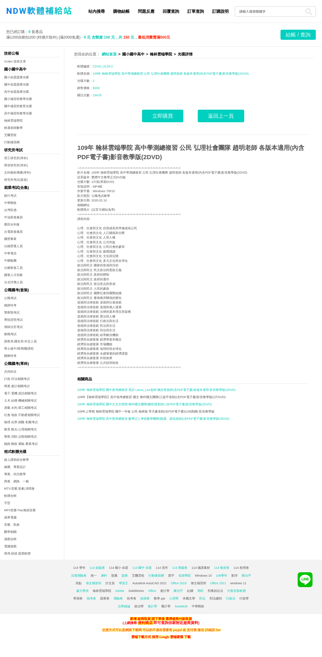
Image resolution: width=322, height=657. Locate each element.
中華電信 (10, 253)
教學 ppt (159, 598)
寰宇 (171, 575)
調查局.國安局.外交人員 (20, 341)
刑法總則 (216, 598)
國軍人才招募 (13, 275)
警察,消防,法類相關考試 (20, 436)
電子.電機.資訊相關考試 (20, 393)
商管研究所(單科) (16, 165)
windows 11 (238, 583)
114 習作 (162, 567)
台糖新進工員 (13, 267)
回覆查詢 (171, 11)
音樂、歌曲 (12, 524)
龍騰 (114, 575)
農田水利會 (12, 224)
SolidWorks (136, 590)
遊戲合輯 (10, 539)
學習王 (123, 583)
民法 (202, 598)
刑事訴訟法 (215, 590)
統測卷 (145, 598)
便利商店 (145, 623)
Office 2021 (218, 583)
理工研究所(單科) (16, 158)
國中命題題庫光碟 (16, 84)
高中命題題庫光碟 (16, 91)
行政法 (230, 598)
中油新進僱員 (13, 217)
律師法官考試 (13, 327)
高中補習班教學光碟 (18, 113)
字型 (7, 503)
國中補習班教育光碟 (18, 106)
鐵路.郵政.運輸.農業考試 (21, 443)
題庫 (125, 575)
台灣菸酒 (10, 210)
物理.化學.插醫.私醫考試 (21, 422)
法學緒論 (124, 606)
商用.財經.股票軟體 (17, 553)
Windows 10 (203, 575)
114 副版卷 (97, 567)
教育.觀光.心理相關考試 (20, 429)
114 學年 (79, 567)
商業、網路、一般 (16, 481)
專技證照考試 (13, 319)
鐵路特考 (10, 305)
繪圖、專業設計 (15, 467)
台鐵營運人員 (13, 246)
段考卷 (131, 598)
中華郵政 (10, 203)
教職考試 (10, 334)
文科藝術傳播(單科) (17, 172)
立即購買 (162, 116)
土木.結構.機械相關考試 (20, 400)
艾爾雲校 (10, 135)
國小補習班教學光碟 (18, 99)
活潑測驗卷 (78, 575)
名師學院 (184, 575)
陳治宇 (246, 575)
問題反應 (146, 11)
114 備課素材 (201, 567)
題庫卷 (104, 598)
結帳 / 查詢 (298, 35)
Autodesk (181, 606)
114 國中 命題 (142, 567)
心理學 (174, 598)
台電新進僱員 (13, 231)
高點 (79, 583)
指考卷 (91, 598)
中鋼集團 (10, 260)
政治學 (139, 606)
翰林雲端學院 (13, 120)
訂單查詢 (195, 11)
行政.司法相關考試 (17, 379)
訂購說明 (220, 11)
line (218, 630)
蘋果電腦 (10, 517)
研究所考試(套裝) (16, 179)
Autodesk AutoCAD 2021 (149, 583)
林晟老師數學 (13, 127)
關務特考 (10, 355)
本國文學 (189, 598)
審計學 (165, 606)
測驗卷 (118, 598)
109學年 (221, 575)
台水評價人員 (13, 282)
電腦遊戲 (10, 546)
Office (152, 590)
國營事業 (10, 239)
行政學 (244, 598)
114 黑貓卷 (179, 567)
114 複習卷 (221, 567)
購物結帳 (121, 11)
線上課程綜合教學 (16, 459)
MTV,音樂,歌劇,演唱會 (19, 488)
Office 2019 (178, 583)
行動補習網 (12, 142)
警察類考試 (12, 312)
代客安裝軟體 (236, 590)
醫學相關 (10, 532)
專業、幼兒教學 (15, 474)
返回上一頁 (221, 116)
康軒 (104, 575)
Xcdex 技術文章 (15, 61)
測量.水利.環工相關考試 (20, 407)
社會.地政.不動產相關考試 (22, 415)
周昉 (200, 590)
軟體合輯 (10, 495)
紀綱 (190, 590)
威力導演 (82, 590)
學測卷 (78, 598)
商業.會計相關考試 (17, 386)
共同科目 (10, 371)
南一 (94, 575)
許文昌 (110, 583)
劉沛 (234, 575)
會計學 (164, 590)
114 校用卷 (241, 567)
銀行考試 (10, 195)
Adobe (119, 590)
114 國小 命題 (118, 567)
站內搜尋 (96, 11)
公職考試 (10, 298)
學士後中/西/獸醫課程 (19, 348)
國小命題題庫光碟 (16, 77)
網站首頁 (109, 54)
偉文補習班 (93, 583)
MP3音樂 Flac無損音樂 (20, 510)
